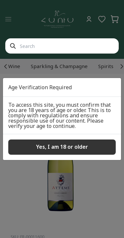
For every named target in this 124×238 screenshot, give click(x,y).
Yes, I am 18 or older (62, 146)
